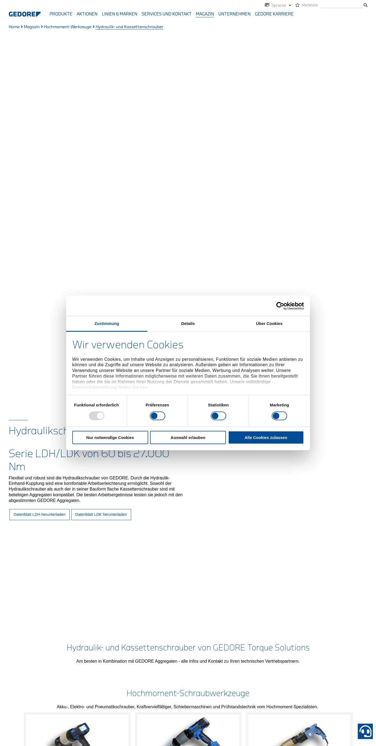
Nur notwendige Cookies (110, 437)
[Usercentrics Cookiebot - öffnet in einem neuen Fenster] (280, 306)
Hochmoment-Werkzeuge (67, 27)
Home (14, 27)
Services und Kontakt (167, 14)
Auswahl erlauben (188, 437)
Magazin (205, 14)
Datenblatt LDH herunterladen (39, 245)
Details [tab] (188, 323)
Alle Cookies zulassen (266, 437)
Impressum (157, 694)
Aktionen (87, 14)
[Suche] (342, 5)
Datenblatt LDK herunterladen (101, 245)
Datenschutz (190, 694)
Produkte (61, 14)
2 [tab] (188, 579)
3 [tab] (203, 579)
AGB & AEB (220, 694)
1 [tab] (172, 579)
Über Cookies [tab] (269, 323)
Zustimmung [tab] (107, 323)
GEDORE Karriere (274, 14)
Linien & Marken (119, 14)
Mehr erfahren (77, 560)
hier (144, 387)
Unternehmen (234, 14)
